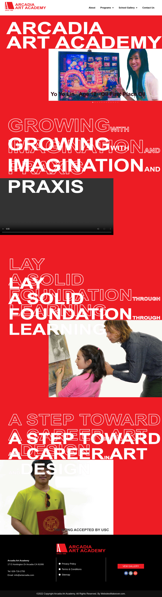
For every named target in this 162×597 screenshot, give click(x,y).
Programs (107, 7)
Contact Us (148, 7)
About (92, 7)
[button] (92, 102)
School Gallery (128, 7)
